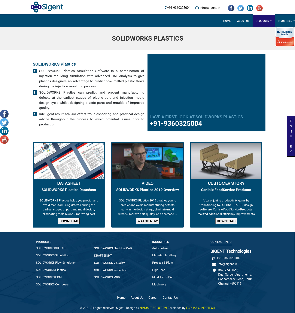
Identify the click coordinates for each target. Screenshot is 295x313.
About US (95, 20)
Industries (137, 20)
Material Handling (164, 255)
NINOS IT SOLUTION (153, 308)
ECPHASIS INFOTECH (200, 308)
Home (79, 20)
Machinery (159, 284)
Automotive (160, 248)
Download (69, 221)
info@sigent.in (209, 8)
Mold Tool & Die (162, 277)
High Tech (158, 270)
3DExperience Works (167, 20)
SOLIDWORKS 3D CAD (50, 248)
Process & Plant (162, 262)
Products (114, 20)
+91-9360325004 (178, 8)
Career (193, 20)
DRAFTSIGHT (103, 255)
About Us (137, 298)
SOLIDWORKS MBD (107, 277)
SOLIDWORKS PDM (49, 277)
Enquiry (291, 136)
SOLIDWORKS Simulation (52, 255)
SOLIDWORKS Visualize (109, 263)
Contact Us (212, 20)
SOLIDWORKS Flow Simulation (56, 262)
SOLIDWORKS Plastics (51, 270)
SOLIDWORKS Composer (52, 284)
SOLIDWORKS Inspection (110, 270)
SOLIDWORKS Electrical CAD (113, 248)
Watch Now (147, 221)
